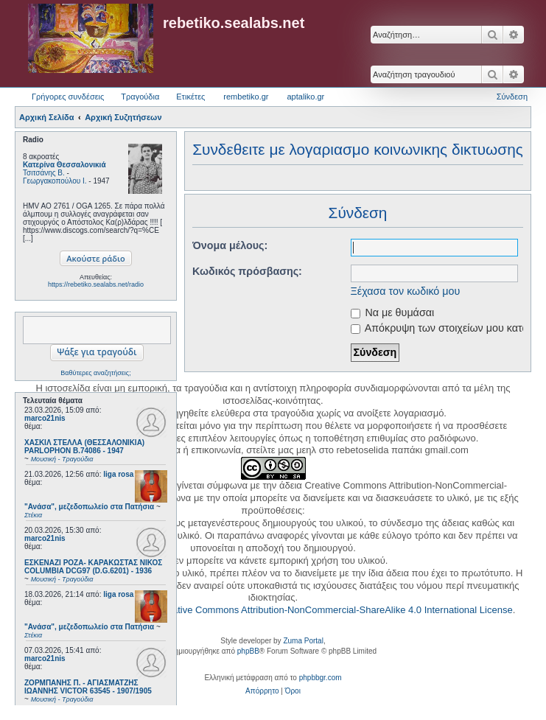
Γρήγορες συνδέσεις (68, 96)
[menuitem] (262, 691)
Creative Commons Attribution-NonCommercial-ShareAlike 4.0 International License (335, 609)
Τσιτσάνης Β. (44, 173)
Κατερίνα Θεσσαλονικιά (64, 165)
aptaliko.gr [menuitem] (305, 96)
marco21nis (45, 418)
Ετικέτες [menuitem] (190, 96)
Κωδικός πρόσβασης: (247, 271)
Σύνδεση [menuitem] (512, 96)
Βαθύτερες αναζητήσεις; (95, 373)
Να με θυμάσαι (393, 312)
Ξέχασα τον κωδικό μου (406, 291)
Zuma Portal (303, 641)
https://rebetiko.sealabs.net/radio (96, 284)
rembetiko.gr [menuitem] (245, 96)
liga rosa (118, 474)
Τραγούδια (140, 96)
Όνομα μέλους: (229, 245)
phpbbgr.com (320, 678)
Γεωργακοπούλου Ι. (55, 181)
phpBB (248, 651)
